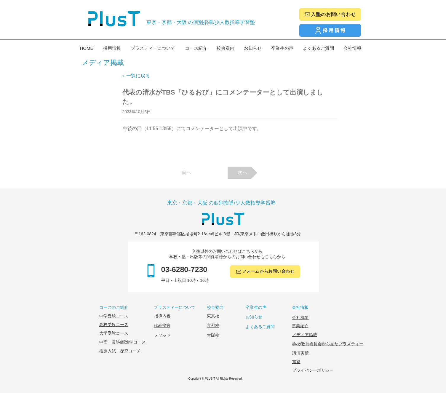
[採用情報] (330, 30)
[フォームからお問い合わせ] (265, 271)
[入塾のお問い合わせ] (330, 14)
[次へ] (242, 173)
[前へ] (186, 173)
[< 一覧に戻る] (141, 76)
